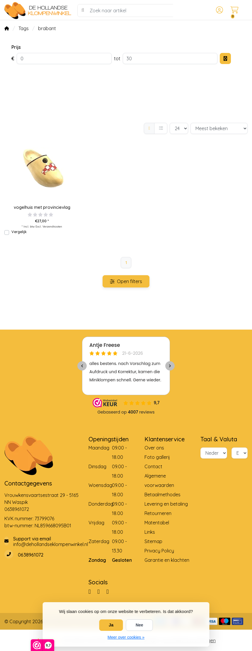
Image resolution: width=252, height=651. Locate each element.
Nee (139, 625)
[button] (218, 10)
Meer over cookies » (126, 637)
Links (149, 532)
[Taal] (213, 453)
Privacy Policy (159, 551)
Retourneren (157, 513)
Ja (111, 625)
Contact (153, 466)
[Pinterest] (100, 591)
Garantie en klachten (166, 560)
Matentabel (156, 523)
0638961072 (16, 509)
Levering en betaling (166, 504)
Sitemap (153, 541)
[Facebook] (92, 591)
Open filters (126, 281)
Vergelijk (19, 231)
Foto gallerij (157, 457)
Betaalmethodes (162, 494)
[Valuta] (239, 453)
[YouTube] (109, 591)
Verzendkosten (52, 226)
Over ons (154, 448)
